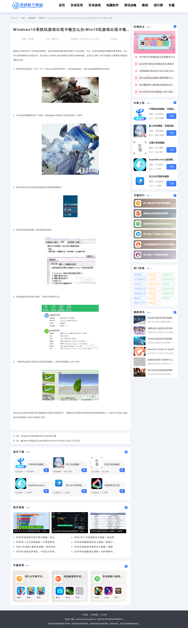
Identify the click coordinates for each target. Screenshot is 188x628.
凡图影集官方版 (112, 485)
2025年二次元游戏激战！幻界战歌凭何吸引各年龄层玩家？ (37, 542)
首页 (62, 5)
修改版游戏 (167, 275)
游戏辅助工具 (139, 293)
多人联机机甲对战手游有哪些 (156, 203)
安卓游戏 (94, 5)
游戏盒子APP (139, 303)
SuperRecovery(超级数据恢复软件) (38, 485)
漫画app (152, 303)
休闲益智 (166, 284)
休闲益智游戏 (139, 289)
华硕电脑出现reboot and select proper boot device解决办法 (157, 71)
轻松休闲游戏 (168, 289)
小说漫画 (152, 279)
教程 (145, 5)
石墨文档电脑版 (112, 464)
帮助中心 (43, 18)
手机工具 (138, 284)
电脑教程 (32, 18)
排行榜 (158, 5)
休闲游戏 (152, 293)
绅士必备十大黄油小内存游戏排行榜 (159, 234)
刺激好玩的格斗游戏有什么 (160, 359)
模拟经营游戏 (168, 293)
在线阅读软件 (168, 279)
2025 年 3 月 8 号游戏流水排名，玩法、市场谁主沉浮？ (31, 531)
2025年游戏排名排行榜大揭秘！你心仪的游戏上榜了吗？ (37, 537)
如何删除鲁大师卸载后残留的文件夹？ (157, 85)
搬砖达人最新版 (34, 597)
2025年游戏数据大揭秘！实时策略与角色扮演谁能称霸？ (95, 551)
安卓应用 (77, 5)
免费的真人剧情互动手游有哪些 (162, 328)
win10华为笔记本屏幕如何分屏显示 (156, 64)
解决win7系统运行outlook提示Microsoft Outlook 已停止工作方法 (50, 440)
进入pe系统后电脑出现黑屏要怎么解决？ (157, 78)
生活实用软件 (139, 279)
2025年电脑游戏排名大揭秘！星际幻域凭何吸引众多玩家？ (95, 542)
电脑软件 (112, 5)
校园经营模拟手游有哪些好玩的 (158, 224)
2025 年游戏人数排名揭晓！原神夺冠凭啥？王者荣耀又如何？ (37, 547)
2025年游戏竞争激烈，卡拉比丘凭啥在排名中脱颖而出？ (37, 551)
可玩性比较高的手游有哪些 (160, 339)
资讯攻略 (130, 5)
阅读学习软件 (154, 284)
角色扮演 (152, 275)
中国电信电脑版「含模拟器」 (38, 464)
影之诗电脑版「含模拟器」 (76, 464)
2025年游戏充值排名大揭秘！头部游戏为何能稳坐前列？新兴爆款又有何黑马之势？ (108, 531)
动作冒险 (152, 289)
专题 (171, 5)
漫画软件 (138, 298)
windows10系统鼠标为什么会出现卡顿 (38, 436)
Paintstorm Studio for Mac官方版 (162, 349)
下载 (46, 470)
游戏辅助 (138, 275)
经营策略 (166, 298)
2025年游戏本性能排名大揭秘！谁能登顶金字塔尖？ (95, 547)
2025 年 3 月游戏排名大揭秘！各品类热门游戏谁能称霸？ (95, 537)
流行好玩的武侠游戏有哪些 (160, 370)
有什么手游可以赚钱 (35, 576)
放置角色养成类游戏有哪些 (155, 213)
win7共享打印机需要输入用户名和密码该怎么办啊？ (157, 92)
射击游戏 (152, 298)
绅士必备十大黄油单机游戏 (155, 254)
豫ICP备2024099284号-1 (114, 619)
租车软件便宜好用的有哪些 (160, 318)
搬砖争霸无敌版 (24, 597)
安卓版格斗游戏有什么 (113, 576)
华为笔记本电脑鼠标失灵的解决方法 (157, 57)
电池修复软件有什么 (74, 576)
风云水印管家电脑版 (76, 485)
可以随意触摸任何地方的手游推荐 (159, 244)
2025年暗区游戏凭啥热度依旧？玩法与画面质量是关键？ (70, 531)
